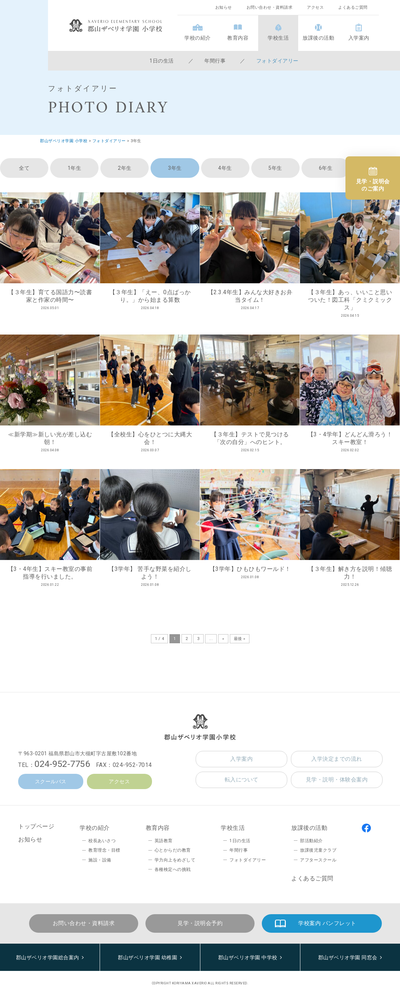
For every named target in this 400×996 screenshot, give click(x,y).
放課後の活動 (318, 38)
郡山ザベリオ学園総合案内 (47, 957)
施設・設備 (99, 860)
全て (24, 168)
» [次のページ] (223, 638)
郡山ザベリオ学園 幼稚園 (147, 957)
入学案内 (358, 38)
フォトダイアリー (277, 61)
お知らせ (223, 7)
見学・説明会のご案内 (373, 185)
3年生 (175, 168)
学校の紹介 (197, 38)
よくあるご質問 (353, 7)
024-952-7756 (62, 764)
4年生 (225, 168)
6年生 (326, 168)
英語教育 (164, 840)
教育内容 (237, 38)
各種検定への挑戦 (173, 869)
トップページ (36, 826)
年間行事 (214, 61)
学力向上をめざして (175, 860)
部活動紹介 (311, 840)
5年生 (275, 168)
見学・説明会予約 (200, 923)
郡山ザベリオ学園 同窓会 (347, 957)
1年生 (74, 168)
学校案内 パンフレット (327, 923)
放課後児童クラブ (318, 850)
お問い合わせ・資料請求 (270, 7)
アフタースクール (318, 860)
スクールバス (51, 781)
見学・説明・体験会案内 (337, 779)
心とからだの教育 (173, 850)
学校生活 (278, 38)
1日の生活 (161, 61)
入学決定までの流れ (336, 759)
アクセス (315, 7)
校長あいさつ (102, 840)
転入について (242, 779)
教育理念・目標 (104, 850)
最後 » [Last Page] (239, 638)
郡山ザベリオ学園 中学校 (247, 957)
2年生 (125, 168)
